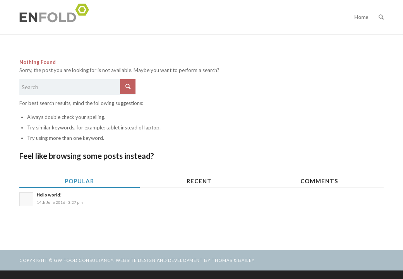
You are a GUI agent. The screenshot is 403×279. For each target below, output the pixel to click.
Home (361, 17)
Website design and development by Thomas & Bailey (185, 260)
